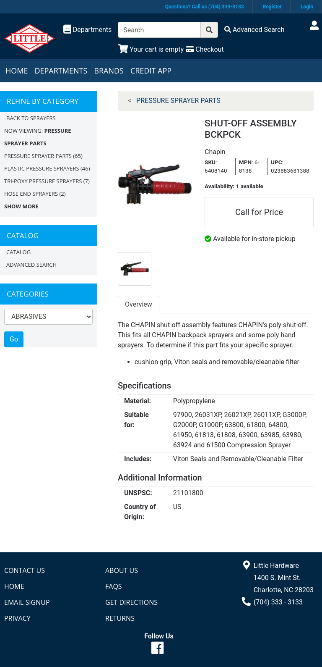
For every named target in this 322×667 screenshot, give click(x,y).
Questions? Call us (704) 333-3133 (204, 7)
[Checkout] (204, 49)
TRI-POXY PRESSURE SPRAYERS (43, 181)
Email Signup (27, 602)
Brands (109, 71)
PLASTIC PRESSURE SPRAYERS (41, 168)
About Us (121, 570)
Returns (120, 618)
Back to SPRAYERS (31, 118)
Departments (60, 71)
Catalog (18, 252)
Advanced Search (31, 264)
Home (16, 71)
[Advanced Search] (254, 30)
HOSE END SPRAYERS (31, 193)
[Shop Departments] (87, 30)
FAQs (113, 586)
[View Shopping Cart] (151, 49)
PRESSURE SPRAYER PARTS (38, 156)
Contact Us (24, 570)
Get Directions (131, 602)
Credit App (150, 71)
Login (307, 7)
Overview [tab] (138, 304)
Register (272, 7)
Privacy (17, 618)
